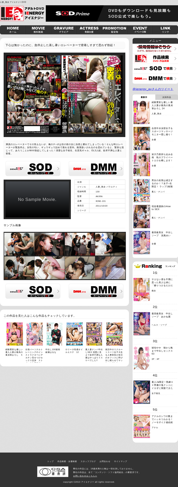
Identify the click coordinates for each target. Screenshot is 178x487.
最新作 (144, 97)
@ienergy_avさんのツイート (153, 89)
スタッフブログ (88, 461)
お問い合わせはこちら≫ (85, 476)
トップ (50, 461)
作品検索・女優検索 (67, 461)
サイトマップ (120, 461)
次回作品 (166, 97)
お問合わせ (105, 461)
